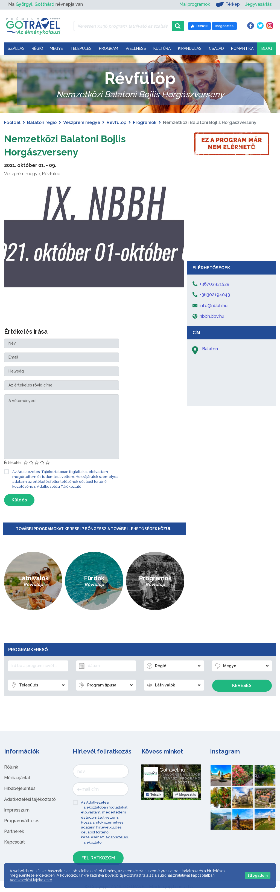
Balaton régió (42, 122)
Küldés (19, 500)
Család (216, 48)
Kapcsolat (14, 842)
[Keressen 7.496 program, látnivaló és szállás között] (123, 26)
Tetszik (153, 794)
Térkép (227, 4)
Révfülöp (116, 122)
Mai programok (194, 4)
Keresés (242, 685)
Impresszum (17, 810)
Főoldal (12, 122)
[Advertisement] (232, 217)
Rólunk (11, 767)
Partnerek (14, 831)
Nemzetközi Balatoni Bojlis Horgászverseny (73, 145)
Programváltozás (21, 820)
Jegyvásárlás (258, 4)
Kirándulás (190, 48)
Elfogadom (257, 875)
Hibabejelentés (20, 788)
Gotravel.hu (172, 770)
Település (81, 48)
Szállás (16, 48)
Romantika (242, 48)
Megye (56, 48)
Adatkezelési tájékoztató (30, 799)
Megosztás (185, 794)
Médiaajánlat (17, 777)
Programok (144, 122)
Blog (266, 48)
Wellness (136, 48)
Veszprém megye (81, 122)
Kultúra (162, 48)
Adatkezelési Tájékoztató (59, 486)
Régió (37, 48)
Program (108, 48)
